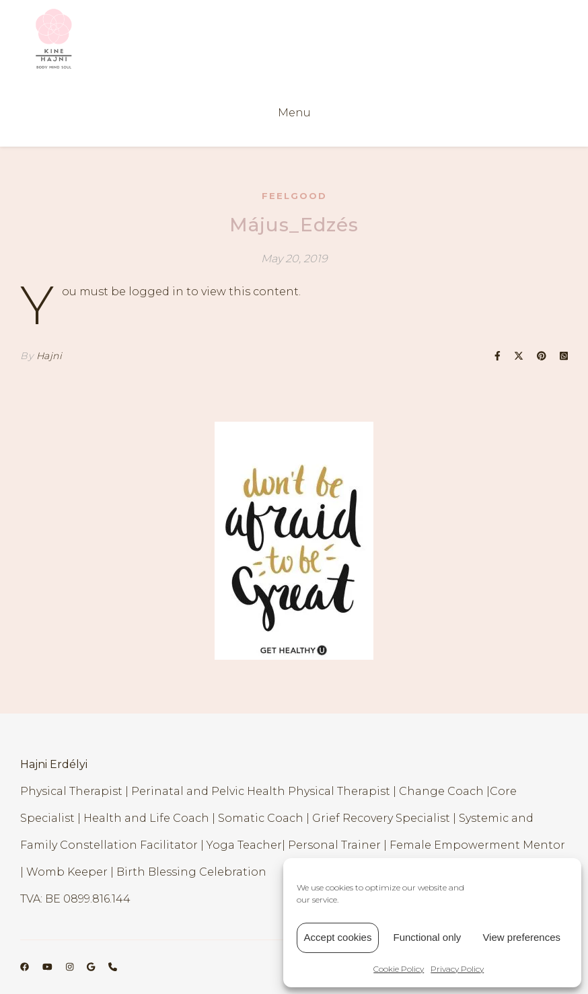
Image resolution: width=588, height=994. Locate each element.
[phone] (112, 967)
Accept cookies (338, 937)
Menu (294, 112)
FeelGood (294, 195)
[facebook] (25, 967)
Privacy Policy (457, 969)
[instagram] (70, 967)
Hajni (49, 356)
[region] (294, 541)
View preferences (521, 937)
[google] (92, 967)
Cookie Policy (398, 969)
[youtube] (48, 967)
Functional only (427, 937)
